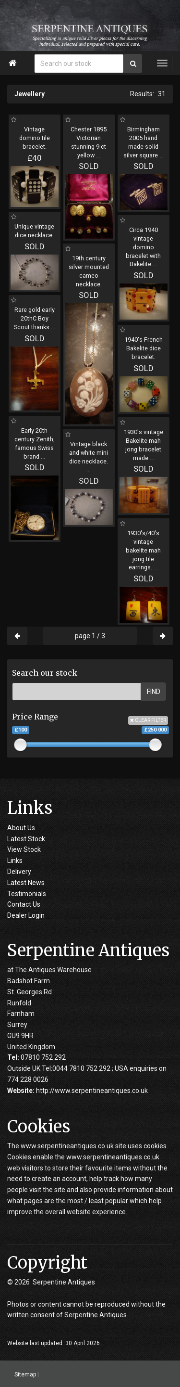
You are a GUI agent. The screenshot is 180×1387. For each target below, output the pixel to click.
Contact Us (23, 904)
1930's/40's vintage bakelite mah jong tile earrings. (143, 550)
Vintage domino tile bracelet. (34, 138)
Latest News (26, 882)
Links (15, 860)
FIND (153, 691)
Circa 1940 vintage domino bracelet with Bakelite (143, 247)
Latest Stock (26, 839)
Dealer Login (26, 915)
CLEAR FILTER (148, 720)
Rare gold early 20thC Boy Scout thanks (34, 318)
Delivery (19, 871)
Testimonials (26, 894)
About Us (21, 828)
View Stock (24, 849)
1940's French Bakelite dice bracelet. (143, 348)
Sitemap (25, 1374)
